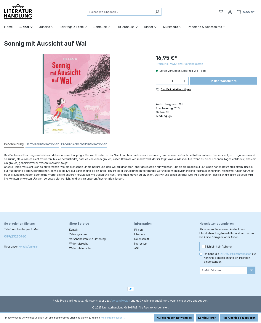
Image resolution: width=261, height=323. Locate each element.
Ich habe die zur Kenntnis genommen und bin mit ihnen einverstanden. (230, 257)
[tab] (14, 144)
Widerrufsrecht (78, 243)
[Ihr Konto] (229, 11)
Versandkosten (120, 300)
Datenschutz (142, 238)
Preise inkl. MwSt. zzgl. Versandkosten (179, 63)
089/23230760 (15, 236)
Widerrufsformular (80, 248)
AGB (137, 248)
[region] (76, 94)
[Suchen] (157, 12)
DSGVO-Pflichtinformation (235, 253)
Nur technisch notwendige (174, 317)
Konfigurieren (207, 317)
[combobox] (120, 12)
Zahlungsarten (78, 234)
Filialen (138, 229)
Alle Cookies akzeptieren (239, 317)
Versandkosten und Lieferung (87, 238)
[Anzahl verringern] (160, 81)
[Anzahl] (172, 81)
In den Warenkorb (224, 81)
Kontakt (73, 229)
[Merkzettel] (221, 11)
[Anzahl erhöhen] (185, 81)
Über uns (139, 234)
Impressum (140, 243)
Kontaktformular (28, 246)
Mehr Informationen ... (113, 317)
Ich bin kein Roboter (219, 246)
